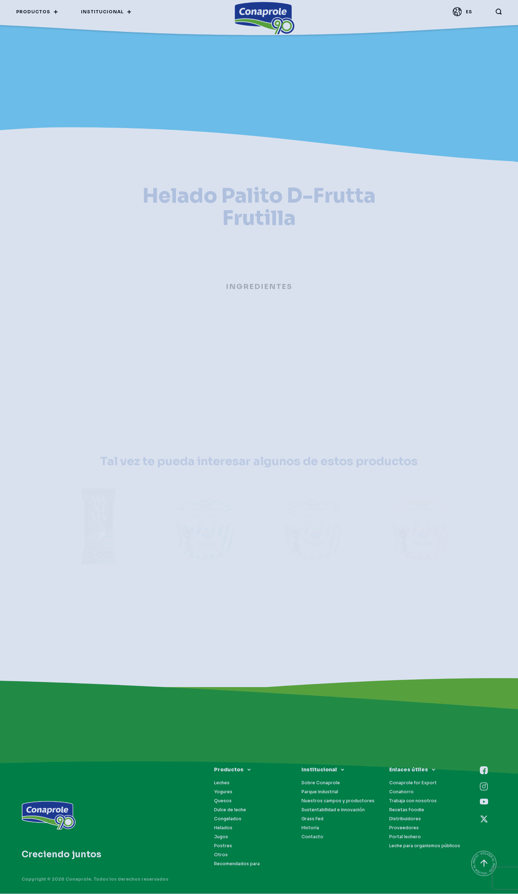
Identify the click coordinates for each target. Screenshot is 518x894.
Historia (310, 827)
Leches (222, 782)
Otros (221, 854)
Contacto (312, 836)
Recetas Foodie (406, 809)
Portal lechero (405, 836)
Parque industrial (319, 791)
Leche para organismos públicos (424, 845)
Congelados (227, 818)
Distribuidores (405, 818)
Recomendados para (237, 863)
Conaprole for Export (413, 782)
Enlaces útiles (408, 769)
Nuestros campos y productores (337, 800)
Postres (223, 845)
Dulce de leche (230, 809)
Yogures (223, 791)
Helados (223, 827)
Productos (229, 769)
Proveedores (404, 827)
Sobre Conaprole (320, 782)
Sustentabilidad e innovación (333, 809)
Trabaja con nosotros (413, 800)
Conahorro (401, 791)
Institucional (319, 769)
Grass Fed (312, 818)
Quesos (223, 800)
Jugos (221, 836)
